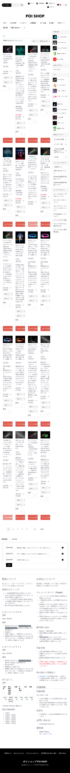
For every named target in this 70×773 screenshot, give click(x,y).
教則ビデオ (58, 129)
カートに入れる (8, 140)
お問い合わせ (62, 753)
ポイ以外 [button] (13, 23)
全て (4, 36)
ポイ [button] (4, 23)
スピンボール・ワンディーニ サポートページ (60, 208)
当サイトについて (19, 753)
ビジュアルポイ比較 (60, 220)
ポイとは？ (57, 69)
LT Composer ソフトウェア (60, 215)
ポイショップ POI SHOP (35, 761)
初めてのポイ (59, 54)
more (9, 565)
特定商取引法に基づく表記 (48, 753)
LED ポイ (58, 104)
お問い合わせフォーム (60, 172)
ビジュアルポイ (60, 48)
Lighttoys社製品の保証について (60, 184)
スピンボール (59, 43)
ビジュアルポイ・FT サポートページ (60, 195)
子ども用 (58, 117)
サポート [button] (61, 23)
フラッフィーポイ (59, 97)
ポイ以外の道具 (59, 139)
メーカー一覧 (58, 144)
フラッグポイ (59, 91)
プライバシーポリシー (32, 753)
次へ (35, 529)
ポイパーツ (58, 123)
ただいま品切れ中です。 (34, 224)
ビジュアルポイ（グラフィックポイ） (59, 111)
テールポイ (58, 80)
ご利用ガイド (58, 167)
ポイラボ (48, 734)
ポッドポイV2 (59, 37)
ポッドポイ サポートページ (60, 201)
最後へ (42, 529)
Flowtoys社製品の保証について (60, 178)
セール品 (43, 23)
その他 (56, 157)
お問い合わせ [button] (15, 28)
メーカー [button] (23, 23)
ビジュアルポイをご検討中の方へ (60, 225)
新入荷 (5, 28)
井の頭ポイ (43, 676)
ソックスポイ (59, 85)
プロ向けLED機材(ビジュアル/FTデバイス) (59, 150)
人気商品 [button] (33, 23)
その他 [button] (51, 23)
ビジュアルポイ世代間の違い (60, 231)
